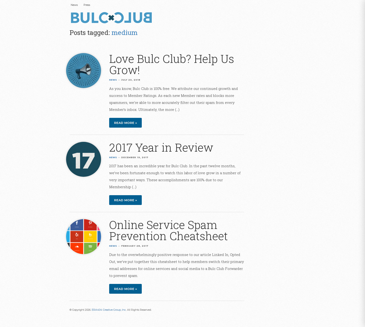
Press (87, 5)
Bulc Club (112, 18)
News (74, 5)
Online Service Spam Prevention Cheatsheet (168, 230)
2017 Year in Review (161, 147)
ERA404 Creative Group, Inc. (109, 309)
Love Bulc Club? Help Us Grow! (171, 64)
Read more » (125, 123)
